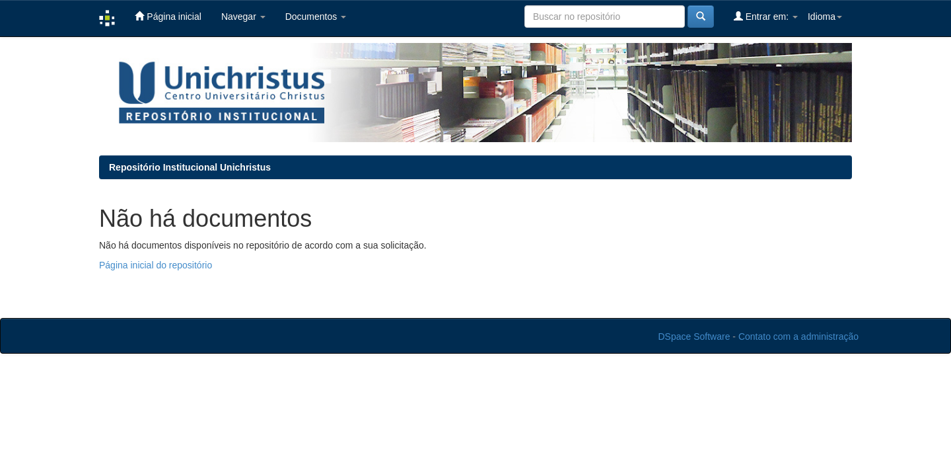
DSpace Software (694, 336)
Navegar (243, 16)
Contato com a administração (798, 336)
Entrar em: (766, 16)
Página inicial (168, 16)
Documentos (315, 16)
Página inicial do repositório (155, 265)
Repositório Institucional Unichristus (190, 167)
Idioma (825, 16)
